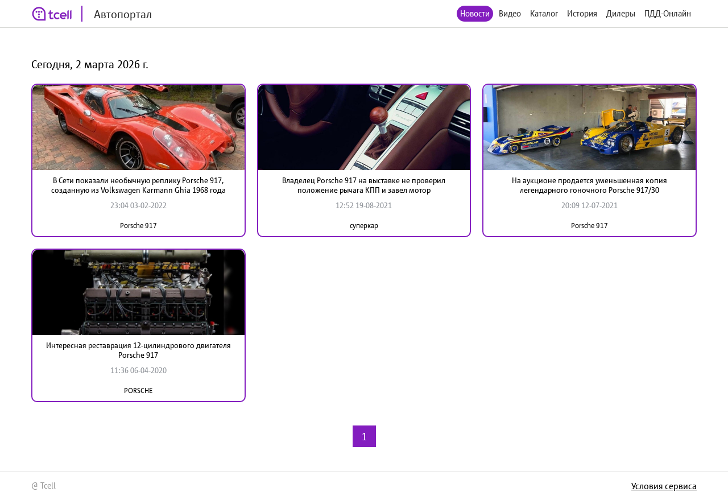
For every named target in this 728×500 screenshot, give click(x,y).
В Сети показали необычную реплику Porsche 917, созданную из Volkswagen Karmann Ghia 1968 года (138, 185)
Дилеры (620, 13)
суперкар (364, 225)
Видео (510, 13)
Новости (475, 13)
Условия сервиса (664, 485)
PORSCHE (138, 390)
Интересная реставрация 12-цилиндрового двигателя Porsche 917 (138, 350)
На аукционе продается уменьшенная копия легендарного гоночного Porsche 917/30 (589, 185)
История (582, 13)
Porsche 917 (138, 225)
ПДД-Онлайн (667, 13)
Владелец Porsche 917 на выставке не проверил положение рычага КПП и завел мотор (363, 185)
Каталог (544, 13)
